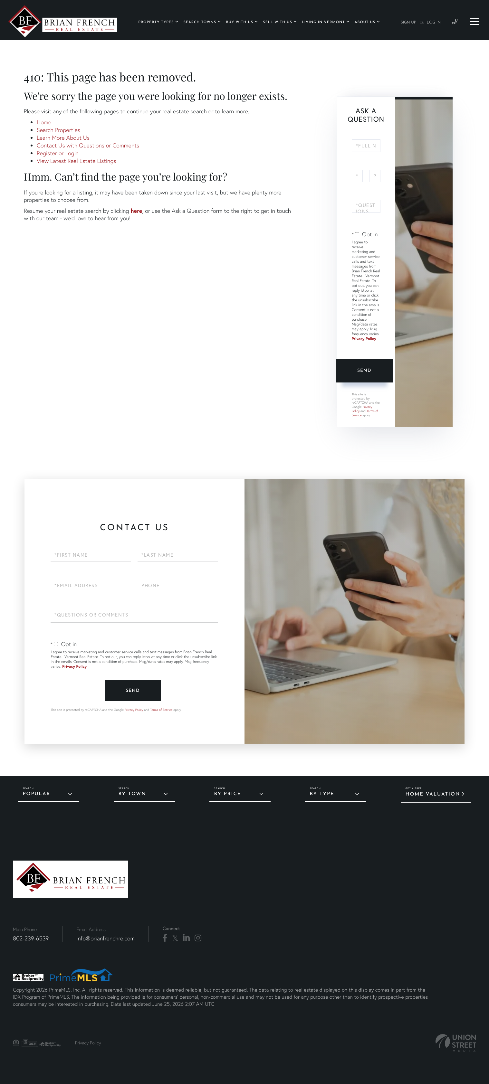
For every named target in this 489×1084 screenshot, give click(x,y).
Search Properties (58, 130)
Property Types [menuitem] (156, 22)
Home (44, 122)
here (136, 210)
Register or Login (58, 153)
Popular (37, 794)
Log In (434, 22)
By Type (322, 794)
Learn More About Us (63, 137)
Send (364, 370)
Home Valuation (433, 794)
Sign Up (408, 22)
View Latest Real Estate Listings (76, 161)
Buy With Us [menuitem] (240, 22)
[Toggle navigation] (474, 21)
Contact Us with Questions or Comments (88, 145)
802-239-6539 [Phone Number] (31, 938)
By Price (227, 794)
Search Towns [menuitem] (200, 22)
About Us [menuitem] (365, 22)
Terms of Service (161, 710)
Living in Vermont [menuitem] (323, 22)
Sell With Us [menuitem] (277, 22)
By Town (132, 794)
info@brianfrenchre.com (105, 938)
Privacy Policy (364, 338)
